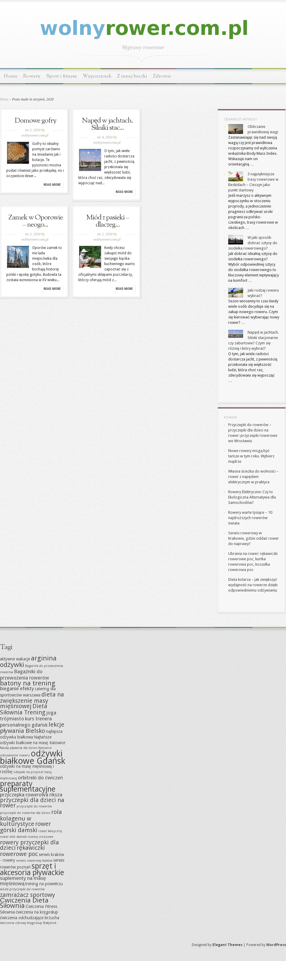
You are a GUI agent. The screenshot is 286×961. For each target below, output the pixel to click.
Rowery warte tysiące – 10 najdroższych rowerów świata (250, 517)
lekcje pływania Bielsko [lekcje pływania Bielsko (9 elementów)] (32, 727)
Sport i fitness (61, 76)
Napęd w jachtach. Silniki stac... (107, 124)
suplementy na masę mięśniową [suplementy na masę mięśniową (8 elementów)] (23, 880)
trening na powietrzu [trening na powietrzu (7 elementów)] (44, 883)
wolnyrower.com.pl (35, 135)
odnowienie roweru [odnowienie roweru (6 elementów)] (15, 755)
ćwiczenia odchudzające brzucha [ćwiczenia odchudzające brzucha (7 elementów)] (29, 917)
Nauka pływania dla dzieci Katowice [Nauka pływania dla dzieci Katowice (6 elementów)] (26, 748)
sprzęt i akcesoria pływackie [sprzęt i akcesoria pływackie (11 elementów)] (32, 869)
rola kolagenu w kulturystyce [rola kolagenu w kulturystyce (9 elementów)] (31, 817)
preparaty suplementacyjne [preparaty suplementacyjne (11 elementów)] (27, 786)
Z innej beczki (132, 76)
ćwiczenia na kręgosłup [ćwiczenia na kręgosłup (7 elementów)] (37, 912)
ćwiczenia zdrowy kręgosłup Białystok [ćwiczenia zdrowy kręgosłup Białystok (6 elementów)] (28, 923)
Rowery (32, 76)
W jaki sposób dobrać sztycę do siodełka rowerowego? (252, 242)
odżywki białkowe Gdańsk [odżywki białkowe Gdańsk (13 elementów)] (32, 757)
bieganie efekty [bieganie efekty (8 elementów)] (17, 688)
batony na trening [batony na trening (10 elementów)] (27, 683)
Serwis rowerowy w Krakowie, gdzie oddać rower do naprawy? (253, 538)
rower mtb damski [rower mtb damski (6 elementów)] (13, 837)
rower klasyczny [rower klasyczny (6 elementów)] (50, 831)
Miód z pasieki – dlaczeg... (107, 221)
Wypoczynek (97, 76)
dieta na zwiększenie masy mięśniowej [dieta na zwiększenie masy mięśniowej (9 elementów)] (32, 700)
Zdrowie (162, 76)
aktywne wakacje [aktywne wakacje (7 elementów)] (15, 659)
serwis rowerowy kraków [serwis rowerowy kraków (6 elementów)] (34, 861)
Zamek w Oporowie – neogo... (35, 221)
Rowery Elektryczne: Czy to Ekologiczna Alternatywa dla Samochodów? (252, 497)
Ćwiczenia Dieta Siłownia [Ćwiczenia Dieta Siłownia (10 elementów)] (24, 902)
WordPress (276, 945)
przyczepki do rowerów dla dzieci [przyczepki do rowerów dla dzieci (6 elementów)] (25, 813)
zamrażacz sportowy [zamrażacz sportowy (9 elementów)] (27, 894)
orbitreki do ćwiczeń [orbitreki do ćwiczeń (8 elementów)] (40, 778)
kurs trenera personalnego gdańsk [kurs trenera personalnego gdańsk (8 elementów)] (26, 722)
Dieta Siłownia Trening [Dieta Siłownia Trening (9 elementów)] (23, 709)
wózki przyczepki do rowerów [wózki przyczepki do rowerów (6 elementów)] (22, 889)
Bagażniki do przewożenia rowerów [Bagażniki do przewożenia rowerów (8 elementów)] (24, 674)
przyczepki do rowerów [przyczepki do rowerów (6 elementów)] (34, 806)
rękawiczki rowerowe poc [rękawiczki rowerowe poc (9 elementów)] (22, 851)
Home (11, 76)
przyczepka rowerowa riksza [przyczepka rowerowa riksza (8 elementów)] (31, 795)
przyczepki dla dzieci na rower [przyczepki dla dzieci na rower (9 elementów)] (32, 802)
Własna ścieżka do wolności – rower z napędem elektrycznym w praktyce (253, 476)
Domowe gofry (35, 121)
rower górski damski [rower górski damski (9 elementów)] (25, 827)
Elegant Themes (227, 945)
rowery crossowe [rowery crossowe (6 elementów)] (40, 837)
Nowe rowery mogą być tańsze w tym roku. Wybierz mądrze (251, 456)
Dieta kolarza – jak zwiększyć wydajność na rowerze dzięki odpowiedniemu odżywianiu (253, 584)
